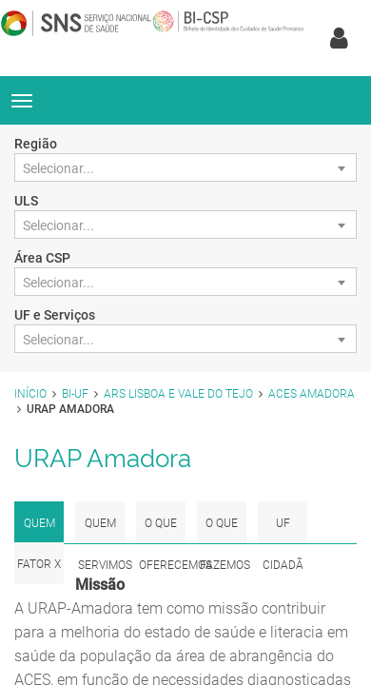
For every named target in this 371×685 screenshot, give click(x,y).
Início (30, 394)
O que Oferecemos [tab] (162, 530)
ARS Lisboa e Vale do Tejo (178, 394)
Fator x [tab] (39, 564)
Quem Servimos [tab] (101, 530)
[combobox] (185, 167)
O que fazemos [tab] (223, 530)
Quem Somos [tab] (39, 530)
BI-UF (75, 394)
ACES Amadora (311, 394)
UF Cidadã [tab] (283, 530)
